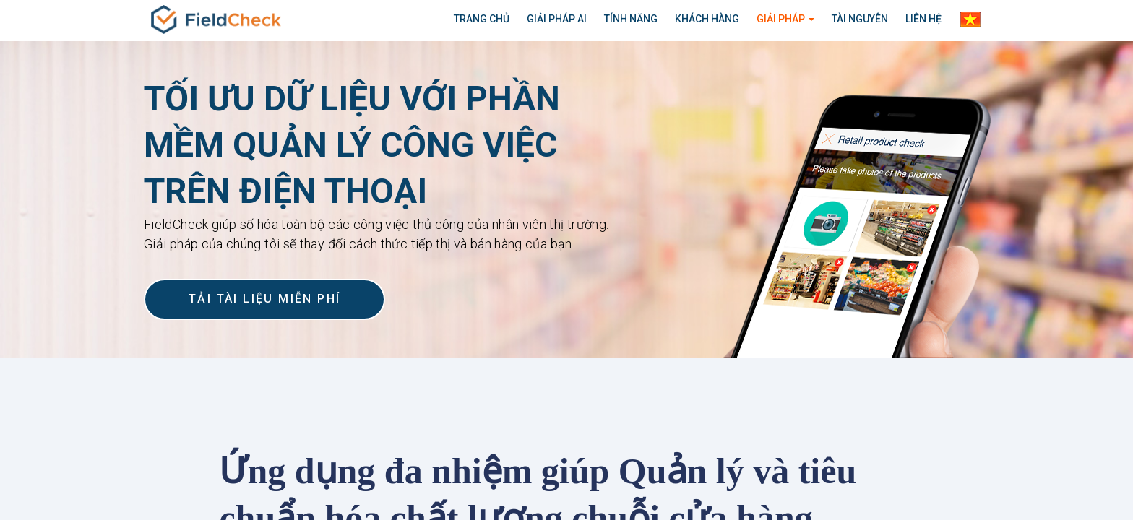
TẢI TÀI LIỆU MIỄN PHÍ (264, 299)
